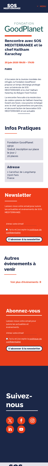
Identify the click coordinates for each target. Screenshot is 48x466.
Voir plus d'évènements (24, 282)
